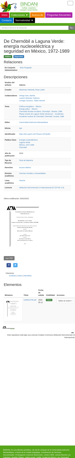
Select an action (65, 300)
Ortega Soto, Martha (27, 96)
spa (20, 128)
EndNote (12, 276)
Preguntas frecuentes (59, 15)
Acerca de (37, 15)
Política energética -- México (30, 106)
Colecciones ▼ (19, 15)
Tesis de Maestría (26, 160)
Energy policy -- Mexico (28, 109)
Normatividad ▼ (24, 20)
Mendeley (28, 276)
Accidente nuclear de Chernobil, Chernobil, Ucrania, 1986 (41, 116)
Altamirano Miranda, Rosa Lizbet (32, 90)
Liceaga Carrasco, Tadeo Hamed (32, 101)
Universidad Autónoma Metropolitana (33, 122)
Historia (22, 180)
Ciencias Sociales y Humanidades (32, 173)
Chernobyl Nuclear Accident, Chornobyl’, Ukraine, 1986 (40, 111)
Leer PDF (9, 258)
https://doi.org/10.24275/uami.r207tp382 (34, 134)
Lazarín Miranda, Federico (29, 98)
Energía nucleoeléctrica (28, 140)
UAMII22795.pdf (30, 300)
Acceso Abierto (25, 167)
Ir (71, 28)
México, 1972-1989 (26, 145)
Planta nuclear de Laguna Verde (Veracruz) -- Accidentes (41, 114)
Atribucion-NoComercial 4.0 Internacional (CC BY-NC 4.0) (41, 188)
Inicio (5, 15)
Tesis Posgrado (26, 68)
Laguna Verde (24, 142)
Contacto (7, 20)
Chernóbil (23, 147)
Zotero (19, 276)
